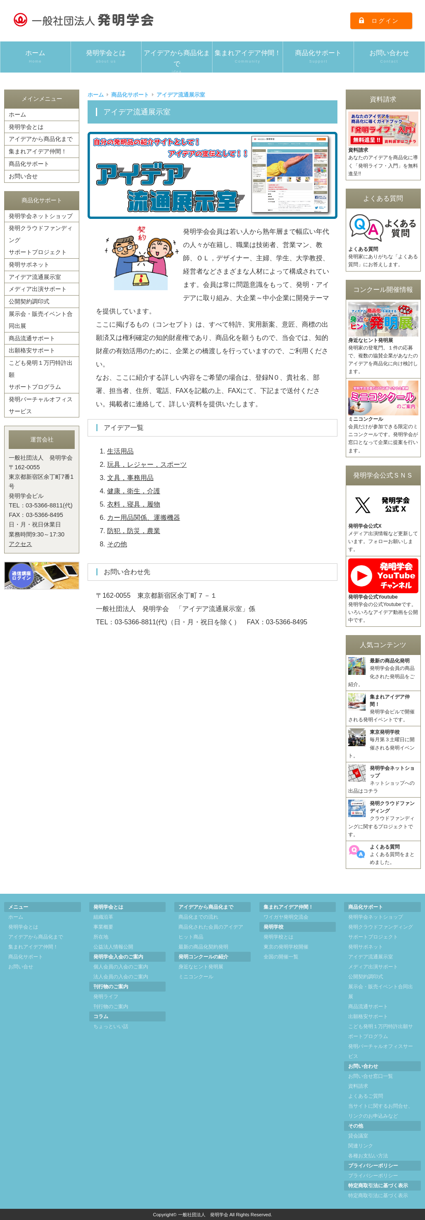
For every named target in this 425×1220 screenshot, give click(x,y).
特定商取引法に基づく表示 (378, 1195)
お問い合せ (23, 176)
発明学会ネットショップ (41, 216)
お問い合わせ (389, 56)
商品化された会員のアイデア (210, 927)
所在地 (100, 937)
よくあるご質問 (365, 1096)
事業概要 (103, 927)
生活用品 (120, 451)
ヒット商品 (190, 937)
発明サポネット (29, 264)
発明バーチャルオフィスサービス (41, 405)
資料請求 (358, 1086)
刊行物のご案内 (110, 1006)
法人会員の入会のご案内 (120, 977)
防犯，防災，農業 (133, 530)
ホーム (35, 56)
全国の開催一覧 (281, 957)
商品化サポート (318, 56)
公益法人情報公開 (113, 947)
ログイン (385, 20)
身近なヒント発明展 (200, 967)
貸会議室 (358, 1136)
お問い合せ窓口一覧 (370, 1076)
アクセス (20, 544)
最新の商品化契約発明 (203, 947)
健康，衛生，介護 (133, 491)
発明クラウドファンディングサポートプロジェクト (41, 240)
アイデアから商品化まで (177, 61)
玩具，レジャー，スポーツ (147, 464)
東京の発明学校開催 (286, 947)
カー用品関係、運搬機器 (143, 517)
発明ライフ (105, 996)
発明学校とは (278, 937)
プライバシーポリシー (373, 1176)
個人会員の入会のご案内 (120, 967)
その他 (117, 544)
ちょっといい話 (110, 1026)
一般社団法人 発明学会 (203, 1214)
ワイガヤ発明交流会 (286, 917)
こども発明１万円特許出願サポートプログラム (41, 374)
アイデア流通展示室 (35, 277)
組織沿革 (103, 917)
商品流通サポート (32, 338)
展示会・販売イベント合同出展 (41, 319)
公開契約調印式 (29, 301)
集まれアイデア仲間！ (247, 56)
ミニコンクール (195, 977)
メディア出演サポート (38, 289)
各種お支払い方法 (368, 1156)
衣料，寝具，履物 (133, 504)
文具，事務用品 (130, 477)
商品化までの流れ (198, 917)
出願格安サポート (32, 350)
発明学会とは (106, 56)
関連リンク (360, 1146)
